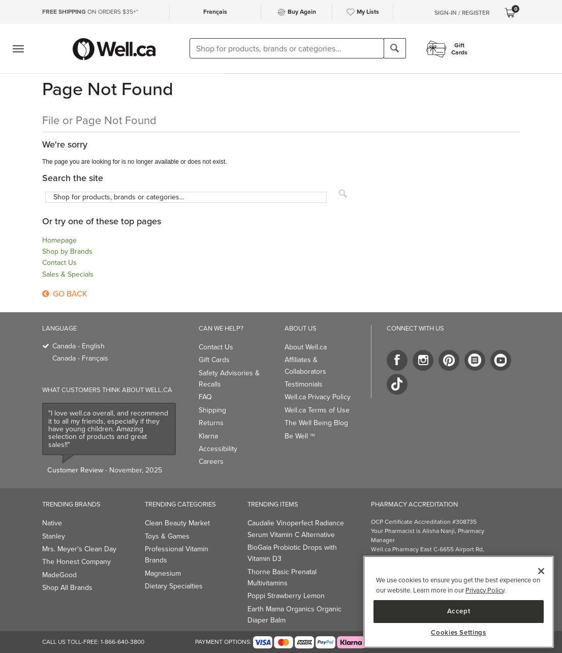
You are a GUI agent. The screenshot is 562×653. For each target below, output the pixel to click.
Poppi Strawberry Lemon (286, 595)
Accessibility (218, 448)
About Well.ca (306, 347)
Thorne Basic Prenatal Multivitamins (282, 577)
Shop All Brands (67, 587)
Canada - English (78, 346)
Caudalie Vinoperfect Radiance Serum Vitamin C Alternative (295, 529)
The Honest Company (76, 561)
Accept (459, 611)
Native (52, 523)
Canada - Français (80, 358)
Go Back (64, 294)
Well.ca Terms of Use (317, 410)
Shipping (212, 410)
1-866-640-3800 (122, 641)
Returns (211, 423)
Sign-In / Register (461, 13)
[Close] (541, 571)
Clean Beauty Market (177, 523)
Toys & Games (167, 536)
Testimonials (304, 384)
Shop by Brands (67, 251)
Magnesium (163, 573)
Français (215, 11)
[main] (458, 602)
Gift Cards (214, 359)
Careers (211, 461)
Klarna (208, 436)
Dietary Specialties (174, 586)
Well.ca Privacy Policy (318, 397)
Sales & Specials (67, 274)
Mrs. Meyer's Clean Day (79, 549)
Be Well (300, 436)
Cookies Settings (458, 632)
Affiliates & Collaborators (305, 365)
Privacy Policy (484, 590)
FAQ (205, 397)
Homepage (59, 240)
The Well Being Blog (316, 423)
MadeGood (59, 575)
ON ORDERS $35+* (90, 11)
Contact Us (59, 262)
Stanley (53, 536)
